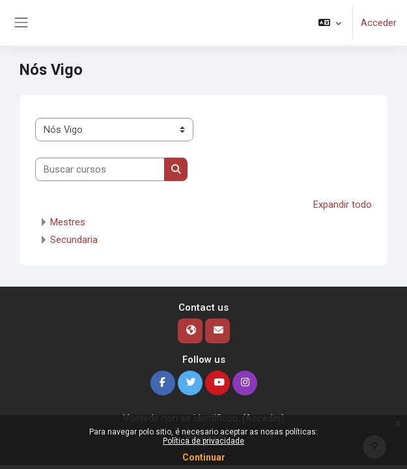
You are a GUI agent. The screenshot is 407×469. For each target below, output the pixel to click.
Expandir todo (342, 204)
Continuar (203, 457)
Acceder (379, 23)
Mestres (67, 222)
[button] (330, 23)
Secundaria (74, 240)
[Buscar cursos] (100, 169)
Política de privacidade (203, 441)
